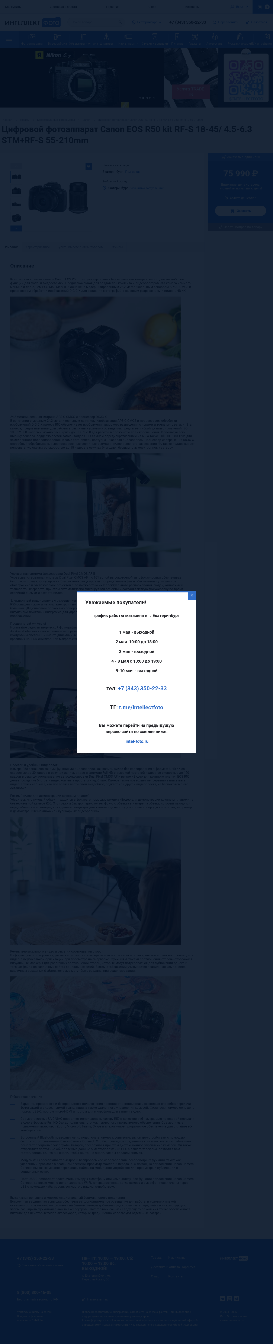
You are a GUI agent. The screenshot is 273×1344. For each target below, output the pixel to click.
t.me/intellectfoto (141, 663)
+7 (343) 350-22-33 (142, 644)
